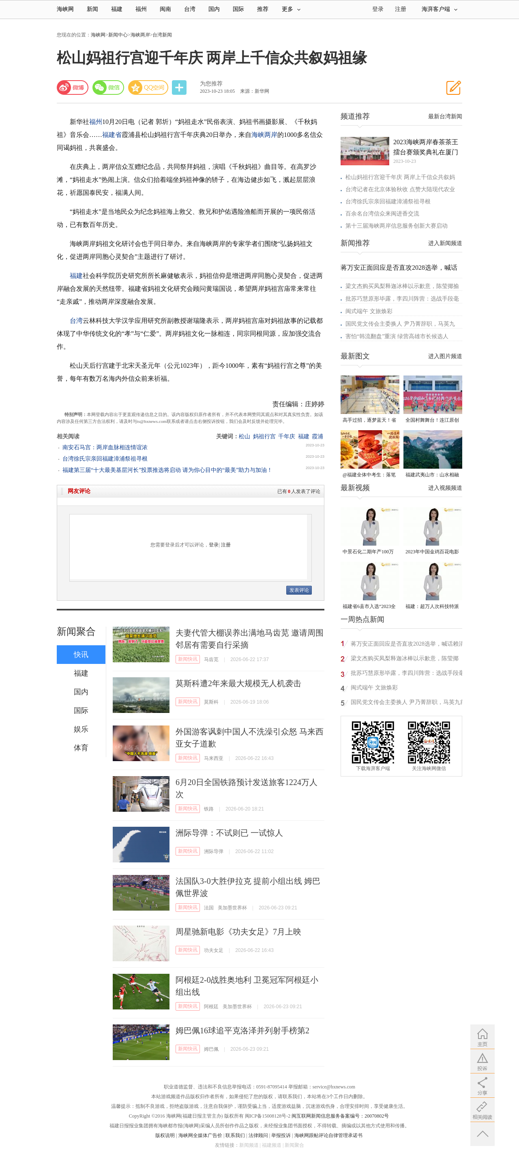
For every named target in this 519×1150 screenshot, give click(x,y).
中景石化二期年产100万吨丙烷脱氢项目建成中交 (369, 552)
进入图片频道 (445, 356)
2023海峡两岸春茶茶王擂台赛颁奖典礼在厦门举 (425, 148)
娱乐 (81, 729)
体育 (81, 748)
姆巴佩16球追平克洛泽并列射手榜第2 (242, 1030)
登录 (214, 545)
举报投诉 (281, 1135)
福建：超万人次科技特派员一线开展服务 (432, 607)
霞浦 (317, 436)
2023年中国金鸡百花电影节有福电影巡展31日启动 (432, 552)
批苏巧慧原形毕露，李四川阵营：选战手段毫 (402, 299)
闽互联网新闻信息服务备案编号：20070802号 (340, 1116)
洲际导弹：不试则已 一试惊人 (229, 832)
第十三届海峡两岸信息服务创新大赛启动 (396, 226)
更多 (291, 9)
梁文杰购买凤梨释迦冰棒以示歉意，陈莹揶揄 (402, 286)
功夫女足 (213, 950)
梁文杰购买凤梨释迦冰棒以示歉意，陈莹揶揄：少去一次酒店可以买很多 (405, 659)
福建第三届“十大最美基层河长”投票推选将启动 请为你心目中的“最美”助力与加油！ (167, 470)
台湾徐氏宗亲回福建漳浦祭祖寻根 (105, 459)
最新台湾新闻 (445, 116)
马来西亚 (213, 758)
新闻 (92, 9)
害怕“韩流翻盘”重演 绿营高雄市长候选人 (396, 336)
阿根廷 (211, 1006)
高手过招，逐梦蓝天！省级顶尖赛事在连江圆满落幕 (369, 420)
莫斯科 (211, 702)
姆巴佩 (211, 1049)
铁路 (209, 809)
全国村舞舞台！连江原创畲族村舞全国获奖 (432, 420)
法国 (209, 908)
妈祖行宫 (264, 436)
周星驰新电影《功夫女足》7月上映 (238, 931)
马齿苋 (211, 659)
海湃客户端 (439, 9)
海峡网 (65, 9)
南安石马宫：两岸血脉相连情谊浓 (105, 447)
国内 (214, 9)
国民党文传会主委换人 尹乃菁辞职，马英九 (400, 324)
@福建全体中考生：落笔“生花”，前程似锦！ (369, 475)
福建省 (112, 134)
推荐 (262, 9)
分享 (180, 87)
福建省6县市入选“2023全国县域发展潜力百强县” (369, 607)
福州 (141, 9)
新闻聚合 (76, 631)
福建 (116, 9)
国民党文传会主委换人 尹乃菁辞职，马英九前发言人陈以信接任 (408, 703)
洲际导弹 (213, 851)
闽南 (165, 9)
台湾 (189, 9)
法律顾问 (258, 1135)
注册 (400, 9)
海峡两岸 (140, 35)
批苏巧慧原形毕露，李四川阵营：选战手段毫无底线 (407, 674)
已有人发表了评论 (298, 491)
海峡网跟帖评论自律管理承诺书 (328, 1135)
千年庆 (286, 436)
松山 (244, 436)
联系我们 (235, 1135)
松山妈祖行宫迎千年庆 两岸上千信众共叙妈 (400, 177)
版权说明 (165, 1135)
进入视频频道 (445, 488)
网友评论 (79, 491)
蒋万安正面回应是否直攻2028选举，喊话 (399, 267)
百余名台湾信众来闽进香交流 (382, 214)
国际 (238, 9)
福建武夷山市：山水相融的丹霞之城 (432, 475)
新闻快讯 (187, 659)
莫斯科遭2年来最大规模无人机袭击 (238, 683)
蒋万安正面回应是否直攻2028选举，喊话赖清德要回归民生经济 (407, 645)
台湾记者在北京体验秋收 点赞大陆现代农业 (400, 189)
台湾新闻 (162, 35)
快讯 (81, 655)
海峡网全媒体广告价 (200, 1135)
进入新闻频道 (445, 243)
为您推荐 (211, 84)
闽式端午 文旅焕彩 (368, 311)
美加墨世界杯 (232, 908)
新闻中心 (118, 35)
